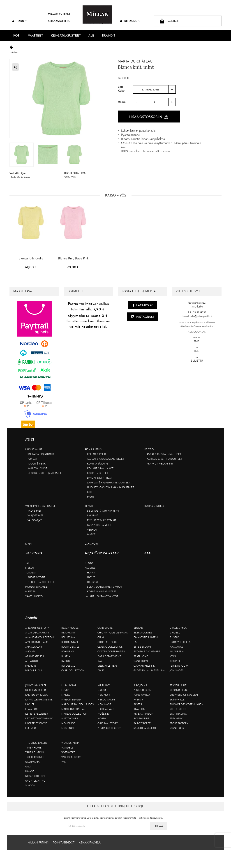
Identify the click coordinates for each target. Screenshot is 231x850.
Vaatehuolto (34, 596)
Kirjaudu (130, 21)
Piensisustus (93, 449)
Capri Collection (72, 670)
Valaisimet (34, 510)
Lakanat (92, 515)
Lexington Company (39, 718)
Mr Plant (103, 685)
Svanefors (177, 728)
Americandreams (36, 642)
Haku (19, 21)
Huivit (91, 572)
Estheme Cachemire (147, 651)
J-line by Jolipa (179, 665)
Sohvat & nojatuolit (41, 454)
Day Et (101, 661)
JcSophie (175, 661)
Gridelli (175, 632)
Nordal (102, 718)
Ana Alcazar (33, 646)
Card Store (105, 627)
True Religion (34, 752)
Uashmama (32, 761)
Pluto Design (142, 690)
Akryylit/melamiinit (160, 463)
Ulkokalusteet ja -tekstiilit (46, 473)
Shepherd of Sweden (184, 694)
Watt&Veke (68, 752)
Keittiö (149, 449)
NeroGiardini (106, 699)
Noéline (103, 713)
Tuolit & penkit (38, 463)
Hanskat (92, 582)
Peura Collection (109, 728)
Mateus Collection (74, 713)
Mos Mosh (68, 728)
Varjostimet (35, 515)
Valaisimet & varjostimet (41, 506)
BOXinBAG (67, 651)
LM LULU (30, 728)
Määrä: (122, 102)
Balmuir (30, 665)
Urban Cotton (35, 776)
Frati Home (141, 656)
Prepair (138, 699)
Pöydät (32, 458)
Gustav (174, 637)
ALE (91, 35)
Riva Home (140, 709)
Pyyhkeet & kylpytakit (101, 520)
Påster (138, 704)
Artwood (31, 661)
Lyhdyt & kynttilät (99, 477)
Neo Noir (103, 694)
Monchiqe (68, 723)
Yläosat (30, 572)
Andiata (30, 651)
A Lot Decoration (37, 632)
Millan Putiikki (59, 13)
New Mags (104, 704)
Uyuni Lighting (35, 780)
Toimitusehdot (63, 842)
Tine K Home (33, 747)
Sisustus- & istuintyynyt (103, 510)
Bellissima (68, 637)
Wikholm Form (71, 757)
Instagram (142, 317)
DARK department (109, 656)
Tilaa (159, 826)
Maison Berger (71, 699)
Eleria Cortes (143, 632)
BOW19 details (70, 646)
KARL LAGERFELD (35, 690)
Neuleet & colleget (41, 582)
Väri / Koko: (121, 88)
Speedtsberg (178, 709)
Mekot (29, 567)
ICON (173, 656)
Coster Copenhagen (111, 651)
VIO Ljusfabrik (70, 742)
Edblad (138, 627)
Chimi (100, 637)
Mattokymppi (70, 718)
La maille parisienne (39, 699)
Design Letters (107, 665)
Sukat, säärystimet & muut (104, 586)
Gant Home (141, 661)
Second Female (180, 690)
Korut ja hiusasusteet (101, 591)
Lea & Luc (31, 709)
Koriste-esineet (97, 473)
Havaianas (176, 646)
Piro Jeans (140, 685)
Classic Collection (110, 646)
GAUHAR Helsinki (144, 665)
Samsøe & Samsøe (145, 728)
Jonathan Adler (36, 685)
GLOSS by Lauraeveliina (149, 670)
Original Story (107, 723)
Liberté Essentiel (36, 723)
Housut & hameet (37, 586)
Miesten (30, 591)
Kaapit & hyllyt (37, 468)
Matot (91, 534)
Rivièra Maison (143, 713)
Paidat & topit (36, 577)
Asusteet (91, 567)
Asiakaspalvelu (59, 21)
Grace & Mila (178, 627)
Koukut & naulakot (100, 468)
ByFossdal (68, 665)
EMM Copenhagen (146, 637)
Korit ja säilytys (97, 463)
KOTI (16, 35)
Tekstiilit (91, 506)
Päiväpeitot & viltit (99, 525)
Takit (28, 563)
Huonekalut (33, 449)
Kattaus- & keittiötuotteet (164, 458)
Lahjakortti (92, 543)
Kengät (90, 563)
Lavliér (30, 704)
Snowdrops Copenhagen (186, 704)
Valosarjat (35, 520)
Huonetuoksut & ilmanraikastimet (110, 487)
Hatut (91, 577)
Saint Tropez (142, 723)
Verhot (92, 529)
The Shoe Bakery (36, 742)
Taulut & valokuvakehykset (105, 458)
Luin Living (68, 685)
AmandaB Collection (39, 637)
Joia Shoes (176, 670)
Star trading (178, 713)
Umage (29, 771)
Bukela (66, 656)
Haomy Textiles (180, 642)
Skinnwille (177, 699)
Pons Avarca (142, 694)
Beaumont (68, 632)
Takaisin (115, 49)
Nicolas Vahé (106, 709)
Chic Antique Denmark (112, 632)
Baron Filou (33, 670)
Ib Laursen (177, 651)
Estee (137, 642)
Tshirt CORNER (34, 757)
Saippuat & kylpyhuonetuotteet (108, 482)
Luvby (65, 690)
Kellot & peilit (96, 454)
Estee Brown (142, 646)
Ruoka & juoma (154, 506)
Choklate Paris (107, 642)
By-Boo (65, 661)
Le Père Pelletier (36, 713)
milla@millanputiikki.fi (201, 316)
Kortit (91, 492)
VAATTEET (35, 35)
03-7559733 (199, 312)
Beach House (70, 627)
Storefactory (179, 723)
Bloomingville (71, 642)
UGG (28, 766)
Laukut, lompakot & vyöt (101, 596)
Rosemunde (142, 718)
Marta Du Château (135, 61)
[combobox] (154, 89)
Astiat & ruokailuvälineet (164, 454)
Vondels (67, 747)
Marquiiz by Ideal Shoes (77, 704)
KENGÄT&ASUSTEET (66, 35)
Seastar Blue (178, 685)
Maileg (66, 694)
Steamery (176, 718)
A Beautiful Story (37, 627)
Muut (90, 496)
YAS (63, 761)
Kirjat (28, 543)
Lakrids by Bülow (36, 694)
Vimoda (30, 785)
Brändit (108, 35)
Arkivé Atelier (34, 656)
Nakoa (101, 690)
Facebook (143, 305)
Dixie (100, 670)
